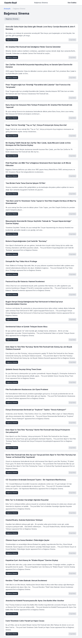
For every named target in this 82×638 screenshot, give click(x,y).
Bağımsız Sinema (12, 19)
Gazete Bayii (10, 2)
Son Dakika (72, 3)
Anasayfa (7, 9)
